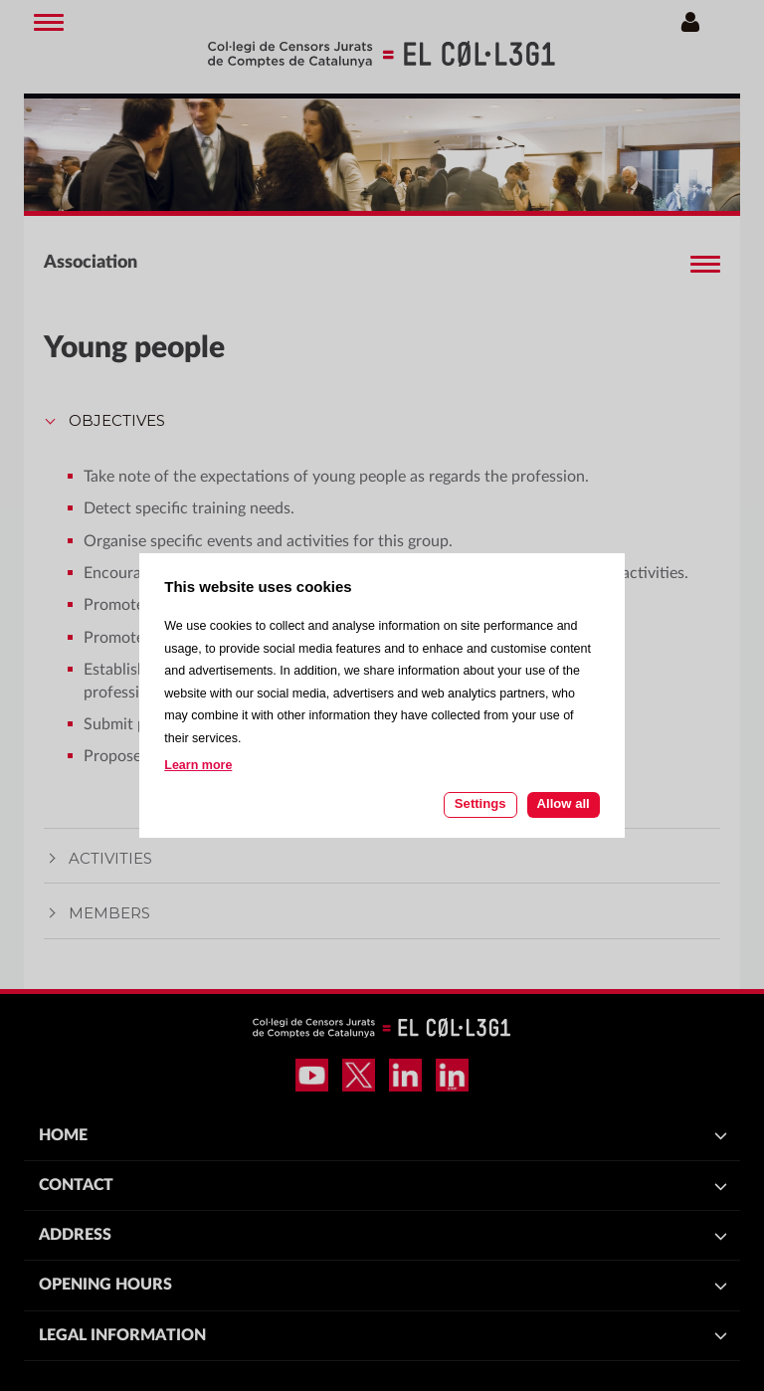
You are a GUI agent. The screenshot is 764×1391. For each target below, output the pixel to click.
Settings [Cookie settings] (480, 803)
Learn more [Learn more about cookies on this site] (198, 765)
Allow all (563, 803)
